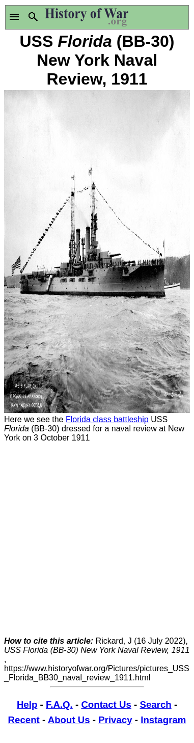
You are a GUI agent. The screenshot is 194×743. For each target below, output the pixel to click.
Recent (24, 719)
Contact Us (106, 704)
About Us (69, 719)
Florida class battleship (107, 419)
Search (155, 704)
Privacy (115, 719)
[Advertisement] (97, 540)
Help (27, 704)
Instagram (163, 719)
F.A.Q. (59, 704)
